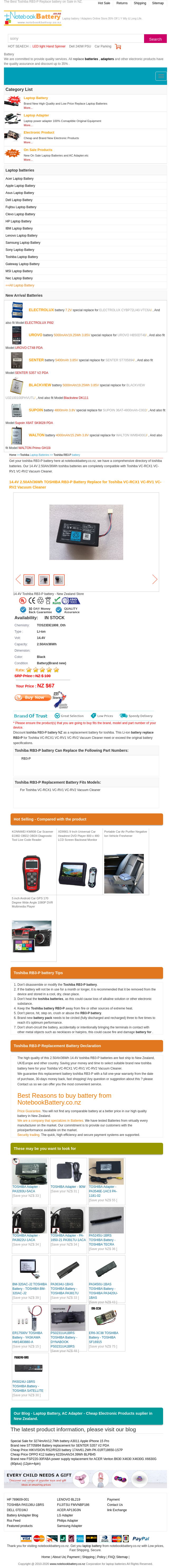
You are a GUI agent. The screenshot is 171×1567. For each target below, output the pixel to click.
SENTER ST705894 (120, 360)
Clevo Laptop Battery (20, 214)
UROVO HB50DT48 (132, 335)
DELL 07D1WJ (17, 1510)
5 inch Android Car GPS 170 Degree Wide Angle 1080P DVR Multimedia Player (32, 902)
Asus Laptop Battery (20, 193)
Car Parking (103, 46)
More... (28, 107)
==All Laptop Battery (20, 285)
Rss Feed (13, 1520)
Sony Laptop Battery (20, 250)
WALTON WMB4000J (131, 435)
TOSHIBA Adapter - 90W (68, 1187)
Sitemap (158, 3)
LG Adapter (65, 1515)
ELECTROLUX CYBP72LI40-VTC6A (125, 310)
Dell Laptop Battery (19, 200)
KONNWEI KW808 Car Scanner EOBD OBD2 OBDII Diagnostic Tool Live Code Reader (32, 835)
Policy (101, 1557)
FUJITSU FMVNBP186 (73, 1505)
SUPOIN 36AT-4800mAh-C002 (124, 410)
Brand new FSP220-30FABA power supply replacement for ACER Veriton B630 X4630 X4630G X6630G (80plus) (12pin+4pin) (83, 1461)
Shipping (140, 3)
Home (12, 454)
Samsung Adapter (69, 1526)
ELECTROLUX (41, 309)
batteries (91, 59)
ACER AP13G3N (69, 1510)
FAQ (111, 1557)
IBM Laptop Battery (19, 228)
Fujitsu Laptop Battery (21, 207)
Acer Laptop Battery (20, 178)
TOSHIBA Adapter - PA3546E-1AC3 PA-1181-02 (103, 1191)
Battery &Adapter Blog (22, 1515)
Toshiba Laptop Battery (22, 257)
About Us (58, 1557)
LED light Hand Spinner (48, 46)
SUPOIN (36, 410)
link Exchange (117, 1510)
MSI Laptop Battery (19, 271)
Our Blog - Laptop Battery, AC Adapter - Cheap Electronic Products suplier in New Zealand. (83, 1416)
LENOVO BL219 (68, 1499)
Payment (113, 1499)
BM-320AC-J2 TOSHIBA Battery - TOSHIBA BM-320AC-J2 (29, 1288)
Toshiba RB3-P (63, 454)
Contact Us (115, 1505)
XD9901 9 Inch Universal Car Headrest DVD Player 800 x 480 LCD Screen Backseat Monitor (78, 835)
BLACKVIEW (40, 385)
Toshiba (24, 454)
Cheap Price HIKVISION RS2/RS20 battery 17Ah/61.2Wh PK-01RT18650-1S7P (67, 1450)
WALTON (36, 435)
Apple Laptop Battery (20, 186)
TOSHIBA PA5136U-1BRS (25, 1505)
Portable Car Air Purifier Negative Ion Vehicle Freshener (125, 833)
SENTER (36, 360)
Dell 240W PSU (80, 46)
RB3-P (26, 758)
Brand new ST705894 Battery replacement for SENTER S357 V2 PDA (60, 1445)
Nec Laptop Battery (19, 278)
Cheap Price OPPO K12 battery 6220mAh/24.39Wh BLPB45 (53, 1454)
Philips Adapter (67, 1520)
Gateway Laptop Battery (23, 264)
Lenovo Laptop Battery (21, 235)
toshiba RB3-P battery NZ (44, 732)
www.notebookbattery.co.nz (67, 1563)
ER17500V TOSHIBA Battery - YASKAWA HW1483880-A (27, 1337)
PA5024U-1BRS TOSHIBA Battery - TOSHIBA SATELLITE (28, 1386)
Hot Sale (104, 3)
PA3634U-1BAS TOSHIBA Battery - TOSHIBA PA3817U (65, 1288)
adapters (107, 59)
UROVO (35, 335)
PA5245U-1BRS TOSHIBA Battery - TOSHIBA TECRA (102, 1240)
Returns (121, 3)
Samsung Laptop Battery (23, 243)
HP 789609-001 (18, 1499)
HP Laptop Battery (18, 221)
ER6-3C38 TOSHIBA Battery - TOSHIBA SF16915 (103, 1337)
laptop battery (92, 1546)
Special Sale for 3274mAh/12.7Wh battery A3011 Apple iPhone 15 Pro (60, 1441)
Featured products (19, 1526)
